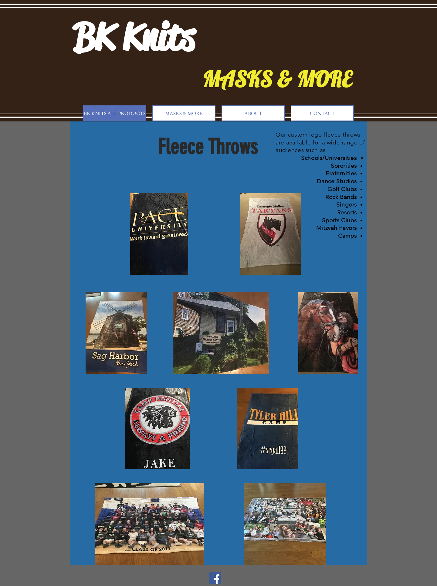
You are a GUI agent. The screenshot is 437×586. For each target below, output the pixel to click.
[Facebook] (215, 578)
